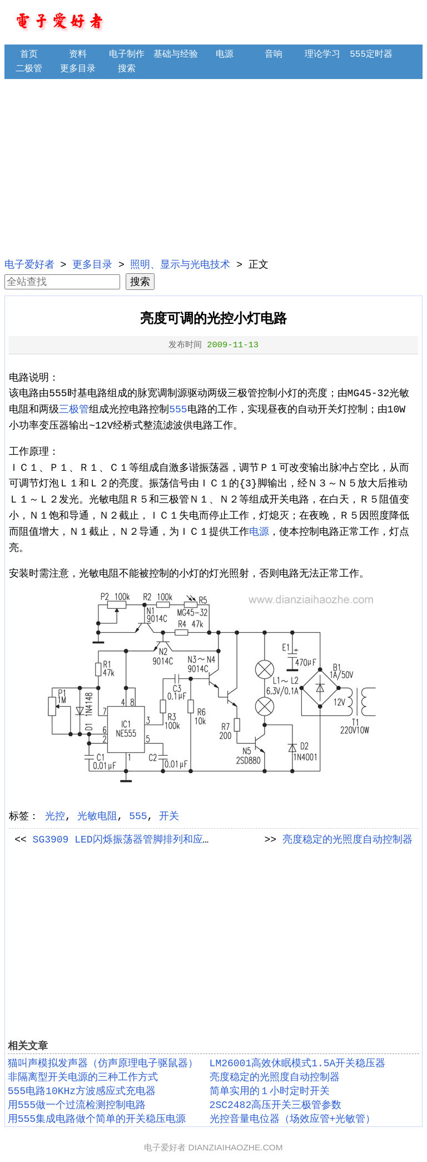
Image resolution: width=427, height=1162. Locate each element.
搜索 (127, 69)
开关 (169, 816)
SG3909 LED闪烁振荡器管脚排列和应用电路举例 (143, 839)
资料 (78, 55)
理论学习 (322, 55)
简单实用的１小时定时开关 (270, 1091)
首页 (29, 55)
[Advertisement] (213, 167)
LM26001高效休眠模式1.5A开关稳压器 (298, 1063)
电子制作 (127, 55)
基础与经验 (175, 55)
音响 (273, 55)
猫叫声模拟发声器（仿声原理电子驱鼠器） (103, 1063)
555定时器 (371, 55)
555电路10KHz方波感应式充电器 (82, 1091)
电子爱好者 (29, 264)
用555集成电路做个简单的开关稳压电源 (97, 1119)
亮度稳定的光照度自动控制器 (347, 839)
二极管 (29, 69)
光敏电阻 (97, 816)
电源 (225, 55)
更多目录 (78, 69)
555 (178, 409)
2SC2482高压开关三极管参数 (276, 1105)
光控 (55, 816)
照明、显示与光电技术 (180, 264)
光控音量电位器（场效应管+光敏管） (293, 1119)
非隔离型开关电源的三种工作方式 (83, 1077)
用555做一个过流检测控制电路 (77, 1105)
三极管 (74, 409)
